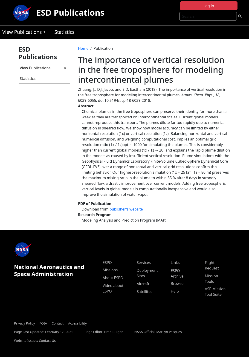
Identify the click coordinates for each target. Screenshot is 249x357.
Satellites (144, 291)
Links (175, 262)
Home (83, 48)
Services (144, 262)
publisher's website (126, 209)
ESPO (107, 262)
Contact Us (47, 340)
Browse (177, 283)
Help (175, 291)
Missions (110, 269)
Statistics (64, 32)
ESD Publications (70, 12)
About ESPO (113, 277)
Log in (208, 5)
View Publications (23, 33)
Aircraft (143, 283)
